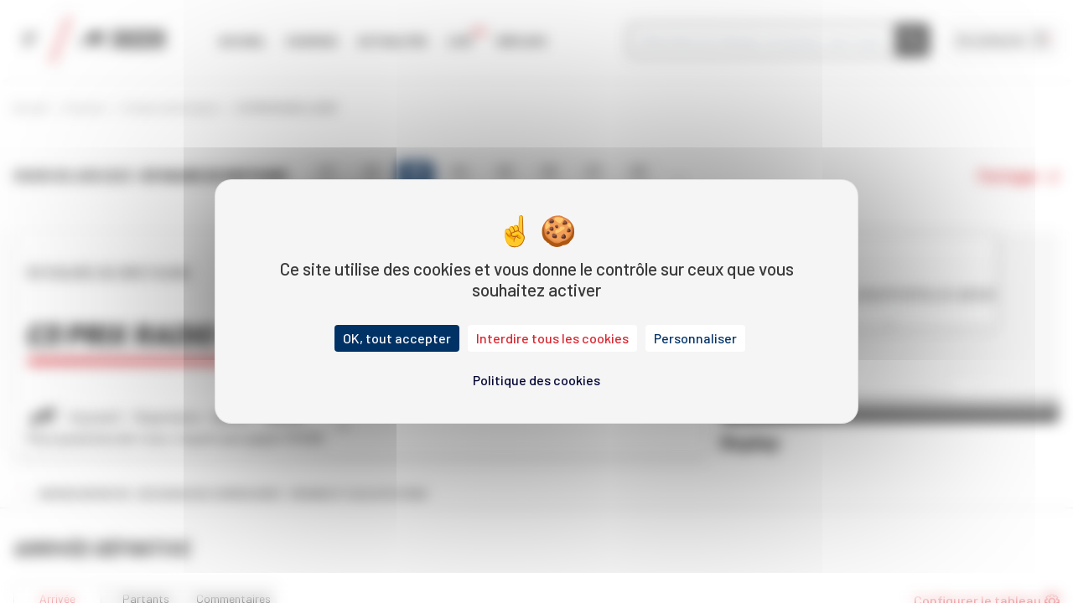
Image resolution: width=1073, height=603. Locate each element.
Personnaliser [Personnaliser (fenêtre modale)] (695, 338)
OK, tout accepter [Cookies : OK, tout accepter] (397, 338)
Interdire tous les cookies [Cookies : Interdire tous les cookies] (552, 338)
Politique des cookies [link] (536, 380)
